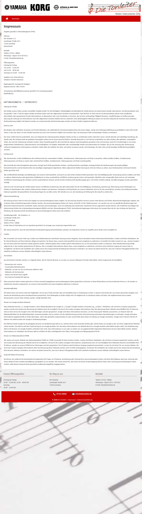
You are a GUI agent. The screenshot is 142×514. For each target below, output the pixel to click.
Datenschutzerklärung (84, 400)
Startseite (15, 18)
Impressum (72, 400)
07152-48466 (62, 394)
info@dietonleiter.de (83, 394)
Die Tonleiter (62, 400)
